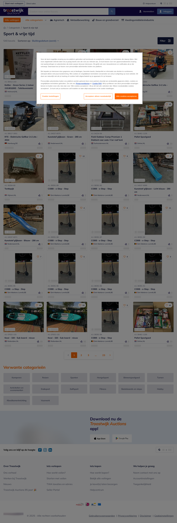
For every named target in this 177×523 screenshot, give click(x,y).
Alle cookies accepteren (126, 96)
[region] (89, 78)
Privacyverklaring (82, 83)
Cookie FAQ (97, 83)
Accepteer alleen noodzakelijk (98, 96)
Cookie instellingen (50, 96)
